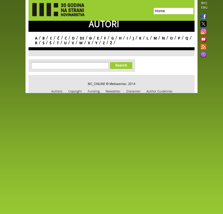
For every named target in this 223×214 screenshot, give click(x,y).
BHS (204, 3)
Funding (94, 91)
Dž (82, 38)
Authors (56, 91)
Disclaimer (133, 91)
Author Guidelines (159, 91)
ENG (204, 7)
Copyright (75, 91)
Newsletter (113, 91)
